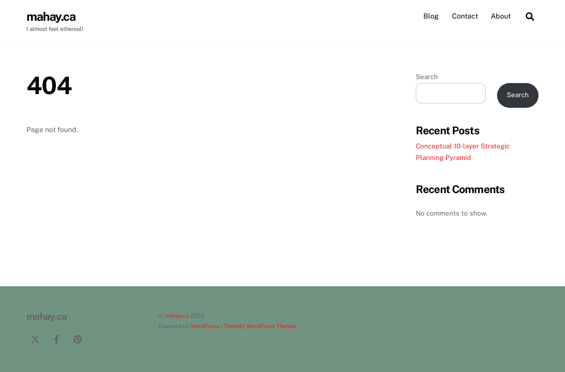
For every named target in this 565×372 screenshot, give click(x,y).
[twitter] (35, 338)
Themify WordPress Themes (260, 326)
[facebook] (56, 338)
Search (427, 76)
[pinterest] (78, 338)
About (501, 16)
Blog (431, 16)
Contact (465, 16)
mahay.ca (177, 315)
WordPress (205, 326)
